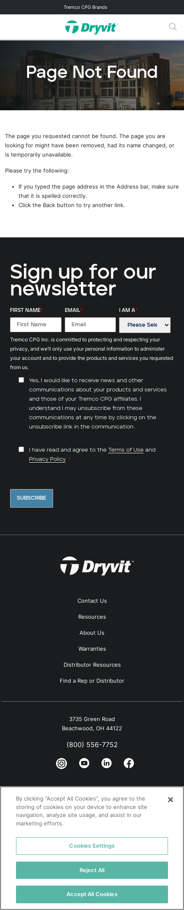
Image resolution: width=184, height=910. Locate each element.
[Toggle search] (173, 27)
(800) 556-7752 (92, 744)
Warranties (92, 648)
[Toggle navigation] (92, 7)
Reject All (92, 870)
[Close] (170, 799)
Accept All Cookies (92, 894)
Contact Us (92, 600)
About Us (92, 632)
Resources (92, 616)
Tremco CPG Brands (85, 7)
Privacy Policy (47, 459)
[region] (92, 848)
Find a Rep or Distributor (92, 680)
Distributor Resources (92, 664)
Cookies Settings (92, 845)
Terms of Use (126, 450)
